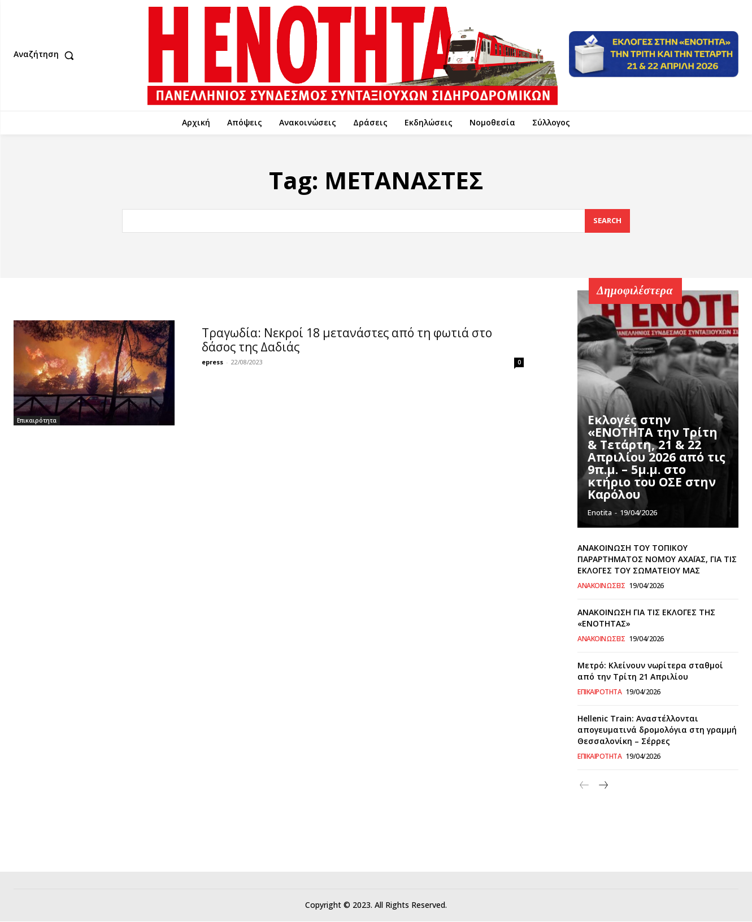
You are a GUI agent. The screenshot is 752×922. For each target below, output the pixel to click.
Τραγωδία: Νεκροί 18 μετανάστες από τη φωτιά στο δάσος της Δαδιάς (347, 340)
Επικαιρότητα (36, 420)
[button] (46, 55)
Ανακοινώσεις (601, 586)
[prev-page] (584, 786)
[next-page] (602, 786)
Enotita (600, 513)
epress (212, 362)
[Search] (607, 221)
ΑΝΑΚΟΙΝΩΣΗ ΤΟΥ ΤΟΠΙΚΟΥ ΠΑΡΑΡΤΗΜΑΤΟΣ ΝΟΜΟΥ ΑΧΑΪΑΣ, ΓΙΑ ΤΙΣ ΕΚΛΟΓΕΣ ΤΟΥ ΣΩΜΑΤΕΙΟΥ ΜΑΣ (657, 559)
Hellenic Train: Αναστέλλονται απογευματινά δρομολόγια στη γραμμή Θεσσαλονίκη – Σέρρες (657, 730)
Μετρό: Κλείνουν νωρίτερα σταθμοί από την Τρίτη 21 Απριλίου (650, 671)
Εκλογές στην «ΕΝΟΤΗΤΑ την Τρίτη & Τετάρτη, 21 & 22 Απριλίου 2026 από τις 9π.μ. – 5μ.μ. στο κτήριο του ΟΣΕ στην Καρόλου (656, 467)
